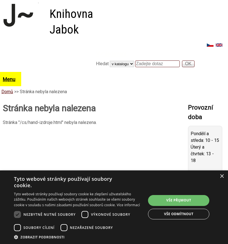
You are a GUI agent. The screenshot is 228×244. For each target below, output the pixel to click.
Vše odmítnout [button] (178, 214)
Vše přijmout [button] (178, 200)
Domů (7, 91)
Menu (9, 79)
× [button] (222, 176)
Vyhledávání (111, 53)
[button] (78, 237)
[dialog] (114, 207)
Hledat (103, 63)
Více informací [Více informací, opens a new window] (128, 205)
